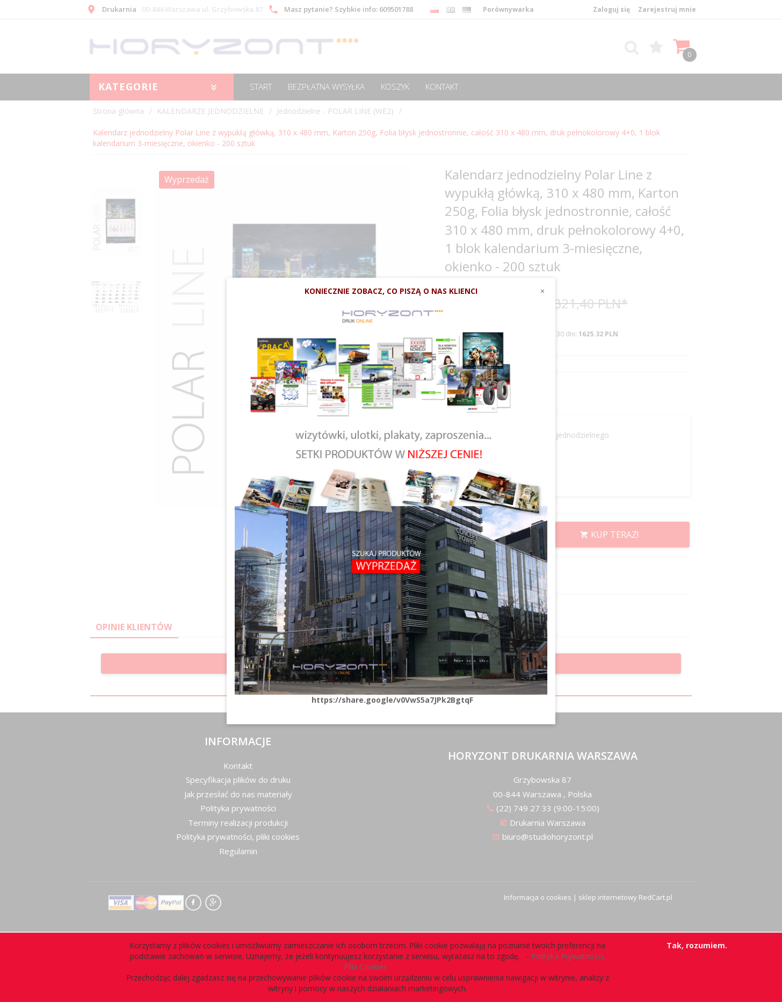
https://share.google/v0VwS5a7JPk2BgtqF (392, 700)
